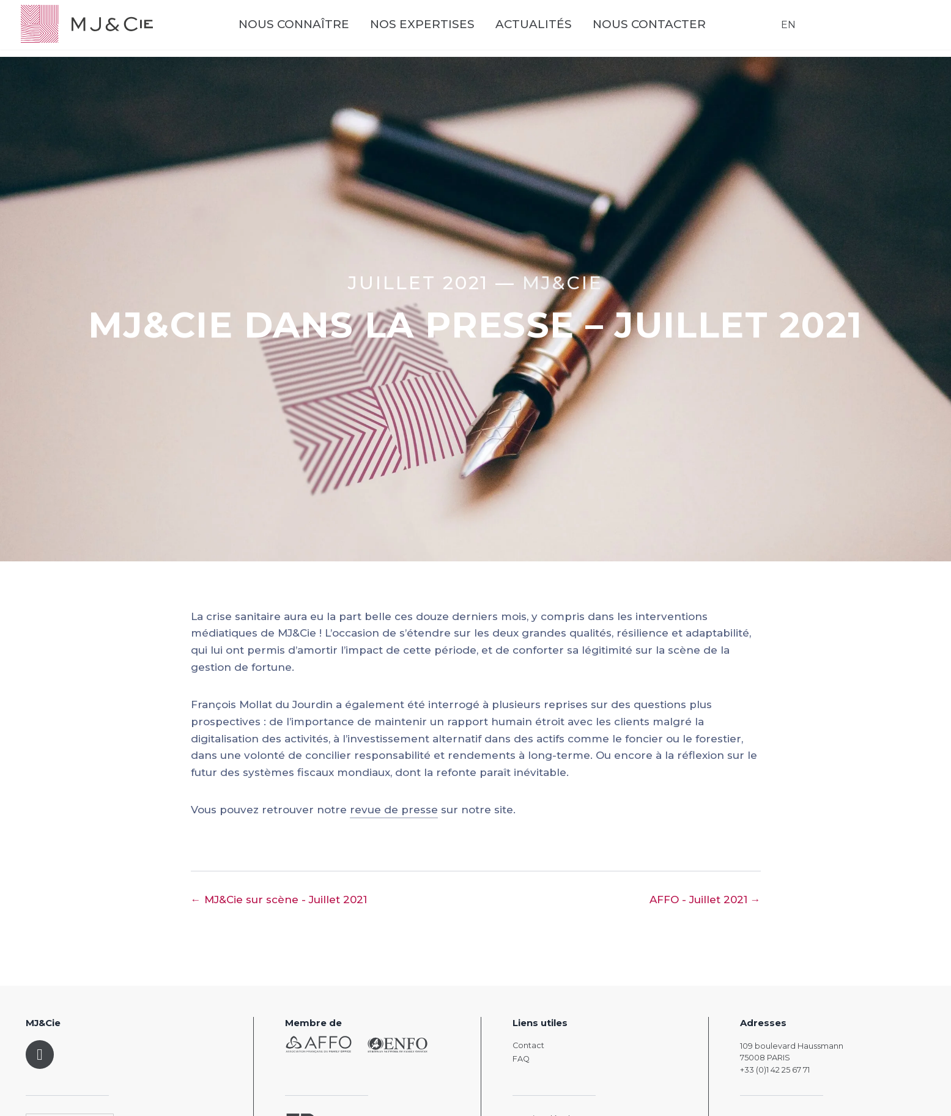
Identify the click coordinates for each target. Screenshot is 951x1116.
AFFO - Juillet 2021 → (705, 899)
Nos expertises (441, 30)
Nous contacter (668, 30)
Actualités (552, 30)
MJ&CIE (562, 283)
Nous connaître (312, 30)
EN (783, 30)
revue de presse (394, 810)
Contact (528, 1045)
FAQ (521, 1058)
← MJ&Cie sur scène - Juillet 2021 (279, 899)
